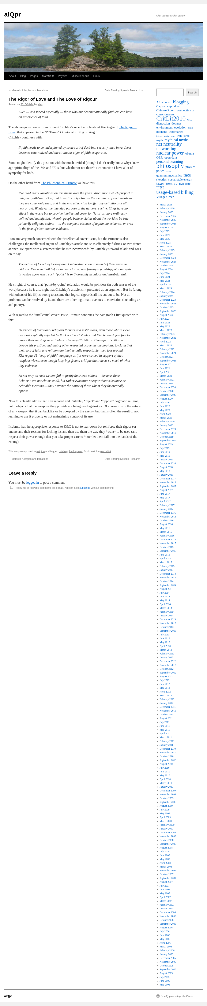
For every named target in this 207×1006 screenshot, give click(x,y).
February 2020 (167, 421)
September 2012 (168, 672)
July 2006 (165, 931)
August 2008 (166, 847)
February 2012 (167, 699)
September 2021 (168, 360)
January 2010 (166, 786)
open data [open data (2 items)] (170, 157)
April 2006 (165, 942)
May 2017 (165, 497)
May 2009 (165, 813)
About (12, 76)
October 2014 (167, 581)
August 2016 (166, 524)
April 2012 (165, 691)
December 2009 (168, 790)
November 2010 (168, 752)
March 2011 (166, 737)
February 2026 (167, 208)
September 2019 (168, 440)
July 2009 (165, 809)
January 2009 (166, 828)
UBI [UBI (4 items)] (160, 188)
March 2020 (166, 417)
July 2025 (165, 231)
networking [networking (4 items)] (166, 149)
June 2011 (165, 725)
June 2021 (165, 368)
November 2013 (168, 623)
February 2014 (167, 611)
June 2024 (165, 276)
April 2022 (165, 341)
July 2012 (165, 680)
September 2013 (168, 630)
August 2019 (166, 444)
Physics (62, 76)
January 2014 (166, 615)
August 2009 (166, 805)
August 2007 (166, 881)
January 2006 (166, 954)
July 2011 (165, 722)
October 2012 (167, 668)
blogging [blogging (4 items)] (181, 102)
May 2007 (165, 893)
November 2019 (168, 432)
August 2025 (166, 227)
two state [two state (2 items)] (185, 183)
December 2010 (168, 748)
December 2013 (168, 619)
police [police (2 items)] (160, 170)
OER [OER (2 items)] (159, 157)
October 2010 (167, 756)
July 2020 (165, 402)
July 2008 (165, 851)
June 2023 (165, 322)
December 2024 (168, 257)
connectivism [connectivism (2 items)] (185, 110)
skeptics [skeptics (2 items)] (161, 179)
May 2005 (165, 984)
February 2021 (167, 379)
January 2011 (166, 744)
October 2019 (167, 436)
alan (40, 104)
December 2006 (168, 912)
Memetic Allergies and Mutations (28, 90)
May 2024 (165, 280)
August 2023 (166, 314)
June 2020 (165, 406)
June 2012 (165, 684)
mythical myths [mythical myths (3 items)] (176, 140)
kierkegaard (76, 451)
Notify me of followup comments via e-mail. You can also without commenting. (61, 487)
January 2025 (166, 254)
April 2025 (165, 242)
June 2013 (165, 638)
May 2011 (165, 729)
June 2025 (165, 235)
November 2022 (168, 337)
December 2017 (168, 478)
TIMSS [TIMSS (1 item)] (169, 184)
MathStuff (48, 76)
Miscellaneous (80, 76)
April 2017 (165, 501)
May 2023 (165, 326)
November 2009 (168, 794)
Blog (23, 76)
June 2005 (165, 980)
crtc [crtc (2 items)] (189, 119)
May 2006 (165, 939)
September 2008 (168, 843)
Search (192, 92)
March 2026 (166, 204)
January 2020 (166, 425)
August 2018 (166, 467)
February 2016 (167, 535)
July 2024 (165, 273)
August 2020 (166, 398)
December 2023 (168, 299)
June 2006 (165, 935)
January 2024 (166, 295)
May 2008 (165, 859)
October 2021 (167, 356)
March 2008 (166, 866)
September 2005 (168, 969)
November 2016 (168, 516)
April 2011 (165, 733)
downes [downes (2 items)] (176, 123)
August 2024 (166, 269)
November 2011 (168, 710)
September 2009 (168, 802)
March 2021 (166, 375)
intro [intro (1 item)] (173, 136)
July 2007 (165, 885)
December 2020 (168, 387)
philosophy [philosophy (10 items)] (170, 166)
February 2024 (167, 292)
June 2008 (165, 855)
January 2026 (166, 212)
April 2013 (165, 646)
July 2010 (165, 767)
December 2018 (168, 463)
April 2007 (165, 897)
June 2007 (165, 889)
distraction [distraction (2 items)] (163, 123)
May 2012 (165, 687)
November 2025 (168, 219)
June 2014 (165, 596)
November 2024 (168, 261)
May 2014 (165, 600)
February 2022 (167, 349)
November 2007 (168, 870)
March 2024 (166, 288)
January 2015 (166, 569)
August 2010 (166, 763)
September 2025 (168, 223)
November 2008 (168, 836)
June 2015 (165, 554)
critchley (63, 451)
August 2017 (166, 490)
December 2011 (168, 706)
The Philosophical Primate (59, 183)
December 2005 (168, 958)
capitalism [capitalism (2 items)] (173, 106)
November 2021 (168, 353)
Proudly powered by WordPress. (177, 996)
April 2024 (165, 284)
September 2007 (168, 878)
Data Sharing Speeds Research (124, 90)
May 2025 (165, 238)
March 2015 (166, 562)
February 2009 (167, 824)
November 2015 (168, 543)
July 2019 (165, 448)
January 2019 (166, 459)
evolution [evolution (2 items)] (180, 127)
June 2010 (165, 771)
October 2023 (167, 307)
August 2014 (166, 588)
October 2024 (167, 265)
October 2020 (167, 391)
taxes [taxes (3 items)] (160, 183)
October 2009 (167, 798)
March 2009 (166, 821)
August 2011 (166, 718)
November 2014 (168, 577)
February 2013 (167, 653)
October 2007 (167, 874)
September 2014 (168, 585)
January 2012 (166, 703)
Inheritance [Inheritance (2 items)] (176, 131)
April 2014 (165, 604)
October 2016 (167, 520)
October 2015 (167, 547)
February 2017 (167, 505)
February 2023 (167, 334)
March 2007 (166, 900)
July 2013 (165, 634)
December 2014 (168, 573)
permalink (105, 451)
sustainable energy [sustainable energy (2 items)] (180, 179)
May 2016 (165, 528)
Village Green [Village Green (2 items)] (165, 196)
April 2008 (165, 862)
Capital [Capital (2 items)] (161, 106)
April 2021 (165, 372)
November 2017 (168, 482)
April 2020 (165, 413)
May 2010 (165, 775)
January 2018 (166, 474)
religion (41, 451)
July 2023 (165, 318)
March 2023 (166, 330)
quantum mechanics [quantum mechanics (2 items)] (169, 175)
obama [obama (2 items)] (189, 153)
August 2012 (166, 676)
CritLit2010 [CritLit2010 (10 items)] (171, 118)
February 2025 (167, 250)
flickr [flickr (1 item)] (190, 128)
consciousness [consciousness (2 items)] (165, 114)
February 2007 (167, 904)
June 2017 (165, 493)
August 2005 (166, 973)
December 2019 (168, 429)
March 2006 (166, 946)
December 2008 (168, 832)
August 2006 (166, 927)
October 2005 (167, 965)
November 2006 (168, 916)
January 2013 (166, 657)
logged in (32, 482)
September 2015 (168, 550)
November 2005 (168, 961)
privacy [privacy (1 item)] (169, 171)
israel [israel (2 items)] (186, 135)
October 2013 (167, 626)
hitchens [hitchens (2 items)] (161, 131)
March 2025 (166, 246)
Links (96, 76)
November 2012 (168, 665)
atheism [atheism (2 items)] (166, 102)
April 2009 (165, 817)
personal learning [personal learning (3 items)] (169, 161)
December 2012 (168, 661)
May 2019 (165, 455)
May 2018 (165, 470)
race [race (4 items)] (187, 175)
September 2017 (168, 486)
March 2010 (166, 783)
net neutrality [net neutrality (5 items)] (169, 144)
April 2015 (165, 558)
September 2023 (168, 311)
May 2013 (165, 642)
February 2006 (167, 950)
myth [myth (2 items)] (159, 140)
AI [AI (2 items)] (158, 102)
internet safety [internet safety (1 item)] (162, 136)
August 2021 (166, 364)
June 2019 (165, 451)
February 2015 (167, 566)
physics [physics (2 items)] (190, 166)
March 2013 (166, 649)
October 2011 (166, 714)
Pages (34, 76)
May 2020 (165, 410)
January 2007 (166, 908)
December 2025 (168, 216)
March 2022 (166, 345)
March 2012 (166, 695)
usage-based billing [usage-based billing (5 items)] (174, 192)
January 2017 (166, 509)
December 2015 (168, 539)
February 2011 (167, 741)
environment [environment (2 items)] (164, 127)
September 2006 (168, 923)
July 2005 (165, 977)
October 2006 (167, 919)
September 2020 (168, 394)
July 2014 (165, 592)
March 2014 (166, 607)
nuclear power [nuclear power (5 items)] (170, 153)
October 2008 (167, 840)
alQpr (12, 14)
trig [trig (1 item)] (175, 184)
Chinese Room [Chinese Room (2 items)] (165, 110)
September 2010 (168, 760)
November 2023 (168, 303)
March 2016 (166, 531)
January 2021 (166, 383)
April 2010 (165, 779)
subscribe (84, 487)
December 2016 (168, 512)
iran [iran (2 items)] (179, 135)
